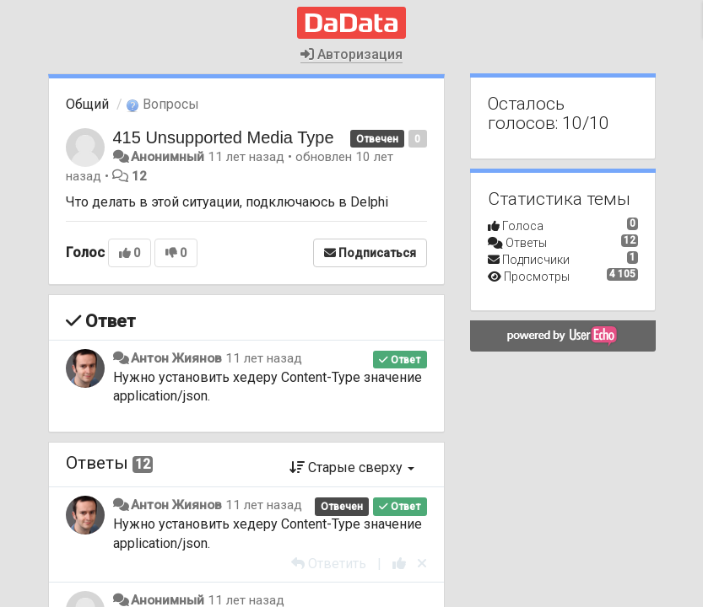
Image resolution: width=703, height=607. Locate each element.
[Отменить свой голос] (422, 564)
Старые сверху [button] (351, 467)
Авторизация (351, 54)
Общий (87, 104)
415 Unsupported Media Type (223, 137)
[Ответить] (328, 564)
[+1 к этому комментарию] (399, 564)
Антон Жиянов (176, 358)
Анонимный (167, 156)
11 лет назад (263, 358)
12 (139, 176)
